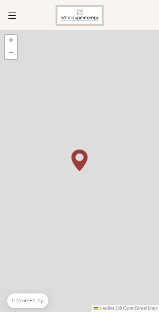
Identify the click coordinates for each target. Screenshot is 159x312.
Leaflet (104, 308)
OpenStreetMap (140, 308)
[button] (79, 160)
